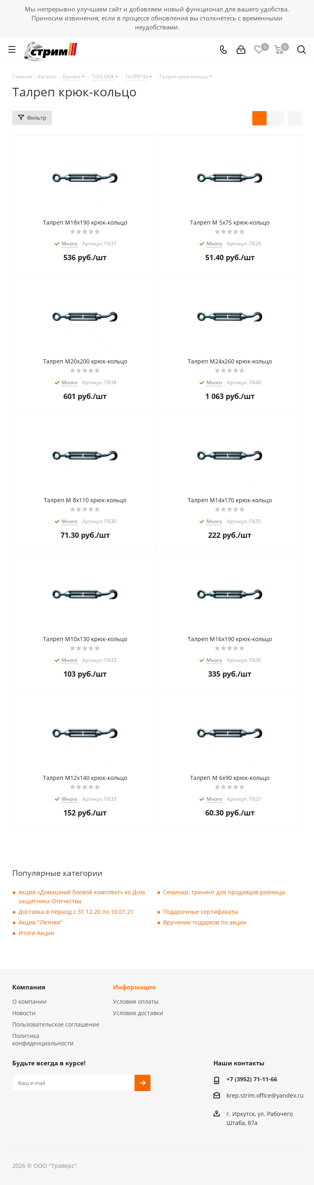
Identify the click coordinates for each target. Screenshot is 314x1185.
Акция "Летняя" (40, 922)
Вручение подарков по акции (205, 922)
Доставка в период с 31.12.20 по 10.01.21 (76, 911)
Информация (134, 987)
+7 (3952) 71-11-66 (252, 1079)
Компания (28, 987)
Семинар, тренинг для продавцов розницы (224, 892)
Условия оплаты (136, 1001)
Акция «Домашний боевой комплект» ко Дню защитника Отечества (81, 896)
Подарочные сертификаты (200, 911)
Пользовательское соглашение (55, 1024)
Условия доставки (138, 1013)
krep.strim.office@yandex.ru (265, 1096)
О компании (29, 1001)
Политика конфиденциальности (43, 1039)
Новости (24, 1013)
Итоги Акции (36, 933)
